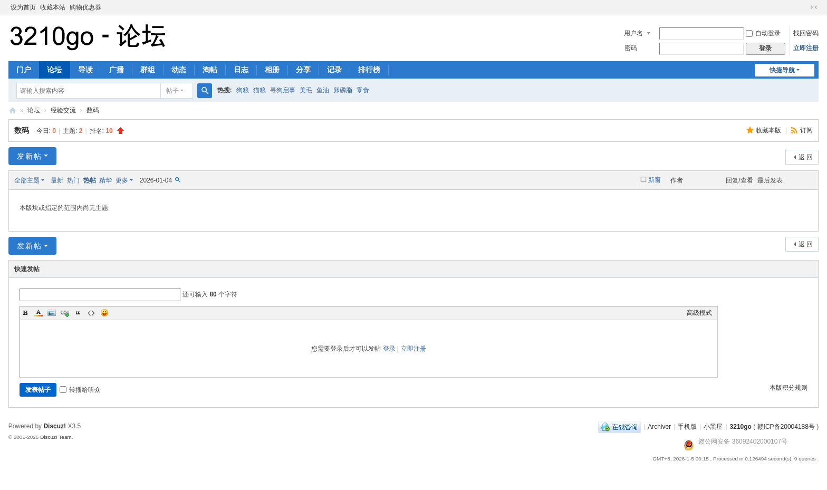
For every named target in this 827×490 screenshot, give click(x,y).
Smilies (104, 313)
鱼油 (322, 90)
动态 (178, 69)
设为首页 (23, 7)
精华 (105, 180)
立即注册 (806, 48)
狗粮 (242, 90)
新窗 (654, 180)
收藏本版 (769, 130)
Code (91, 313)
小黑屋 (713, 426)
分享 (303, 69)
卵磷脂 (342, 90)
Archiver (659, 426)
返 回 (806, 157)
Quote (78, 313)
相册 (272, 69)
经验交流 (63, 110)
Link (65, 313)
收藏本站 (52, 7)
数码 (92, 110)
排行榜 (369, 69)
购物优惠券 (85, 7)
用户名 (633, 33)
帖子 (172, 90)
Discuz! (54, 426)
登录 (389, 348)
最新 (57, 180)
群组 (147, 69)
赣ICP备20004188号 (786, 426)
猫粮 (259, 90)
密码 (630, 48)
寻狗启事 (282, 90)
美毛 (306, 90)
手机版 (687, 426)
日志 (241, 69)
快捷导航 (782, 70)
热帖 (89, 180)
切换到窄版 (814, 7)
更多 (122, 180)
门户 (23, 69)
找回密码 (806, 33)
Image (51, 313)
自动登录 (763, 33)
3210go (12, 110)
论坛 (54, 69)
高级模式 (699, 312)
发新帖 (29, 156)
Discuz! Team (56, 437)
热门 (73, 180)
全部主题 (27, 180)
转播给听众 (80, 389)
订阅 (806, 130)
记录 (334, 69)
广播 (116, 69)
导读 (85, 69)
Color (38, 313)
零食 (363, 90)
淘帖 (210, 69)
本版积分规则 (788, 387)
